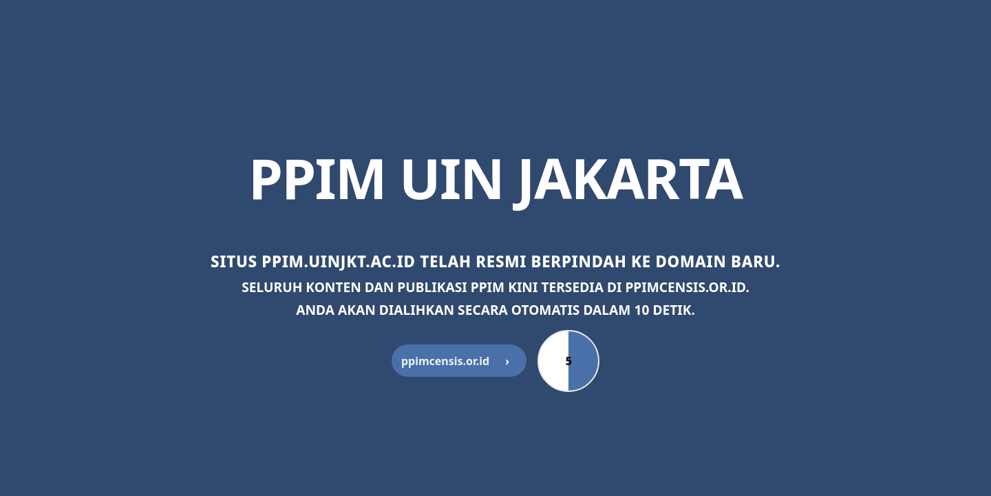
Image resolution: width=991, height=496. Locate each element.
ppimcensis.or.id (459, 361)
